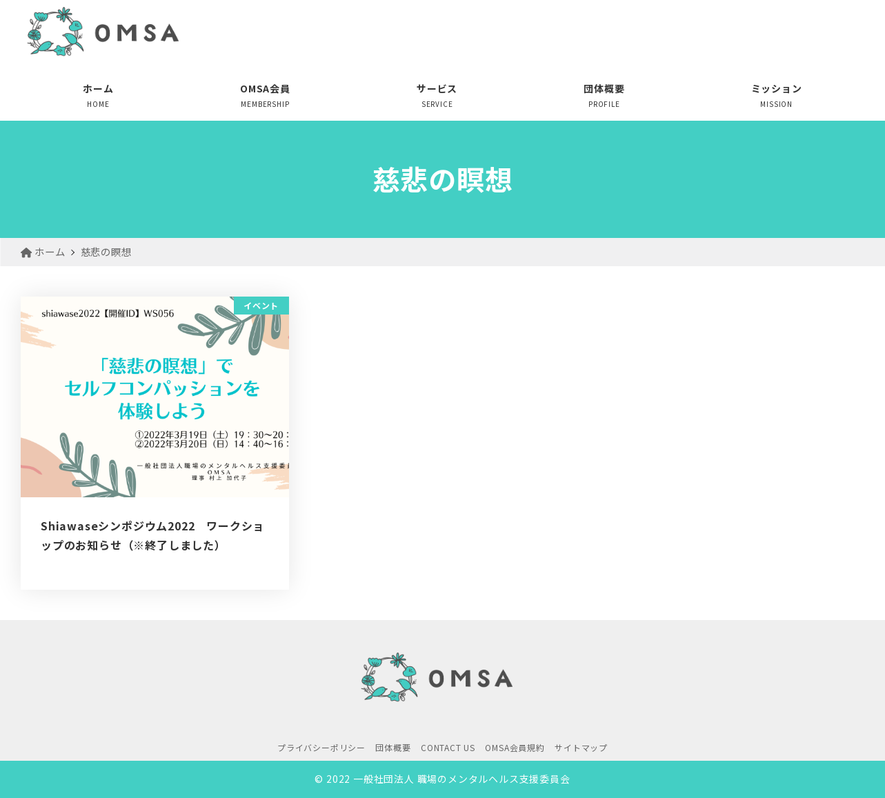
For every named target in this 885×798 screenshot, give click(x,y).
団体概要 (392, 747)
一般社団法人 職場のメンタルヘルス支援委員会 (461, 779)
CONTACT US (448, 747)
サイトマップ (581, 747)
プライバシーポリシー (321, 747)
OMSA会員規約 (514, 747)
